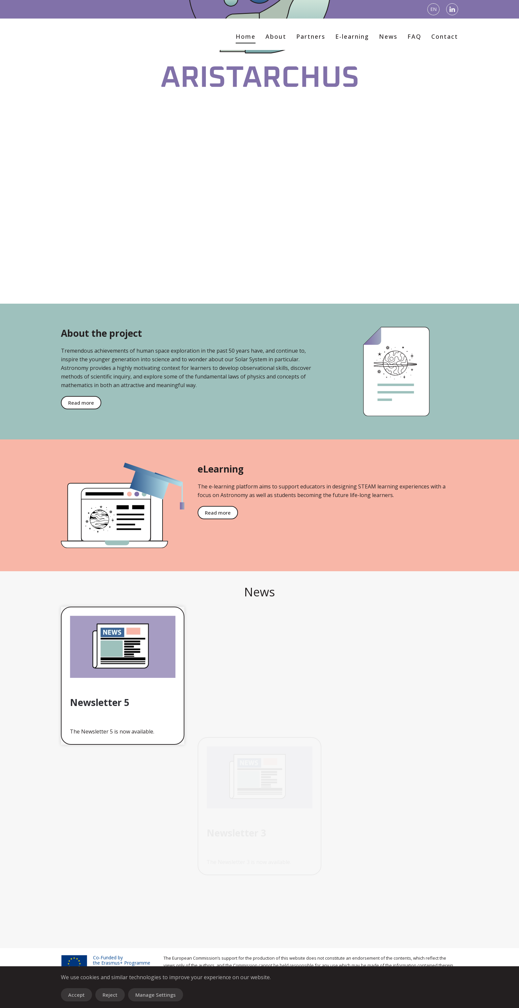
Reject (110, 994)
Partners (310, 36)
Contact (444, 36)
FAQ (414, 36)
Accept (76, 994)
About (275, 36)
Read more (474, 512)
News (388, 36)
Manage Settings (155, 994)
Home (246, 36)
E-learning (352, 36)
